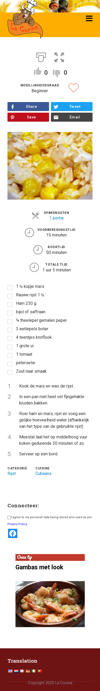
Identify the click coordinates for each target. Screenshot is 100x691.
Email (75, 117)
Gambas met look (39, 567)
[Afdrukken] (41, 56)
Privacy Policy (17, 524)
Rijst (11, 473)
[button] (59, 56)
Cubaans (43, 473)
